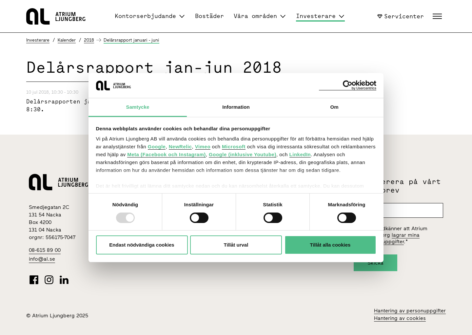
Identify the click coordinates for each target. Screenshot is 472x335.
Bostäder (209, 16)
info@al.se (42, 259)
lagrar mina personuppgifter (392, 238)
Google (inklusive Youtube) (242, 154)
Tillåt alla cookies (330, 245)
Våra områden (255, 16)
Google (157, 146)
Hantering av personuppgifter (410, 310)
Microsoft (234, 146)
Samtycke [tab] (137, 107)
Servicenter (400, 16)
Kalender (67, 40)
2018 (89, 40)
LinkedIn (300, 154)
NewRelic (180, 146)
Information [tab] (236, 107)
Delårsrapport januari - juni (131, 40)
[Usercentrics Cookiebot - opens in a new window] (347, 85)
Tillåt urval (236, 245)
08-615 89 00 (45, 250)
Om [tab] (334, 107)
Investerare (316, 16)
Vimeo (202, 146)
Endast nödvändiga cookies (141, 245)
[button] (438, 16)
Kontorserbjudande (145, 16)
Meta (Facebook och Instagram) (166, 154)
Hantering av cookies (400, 318)
